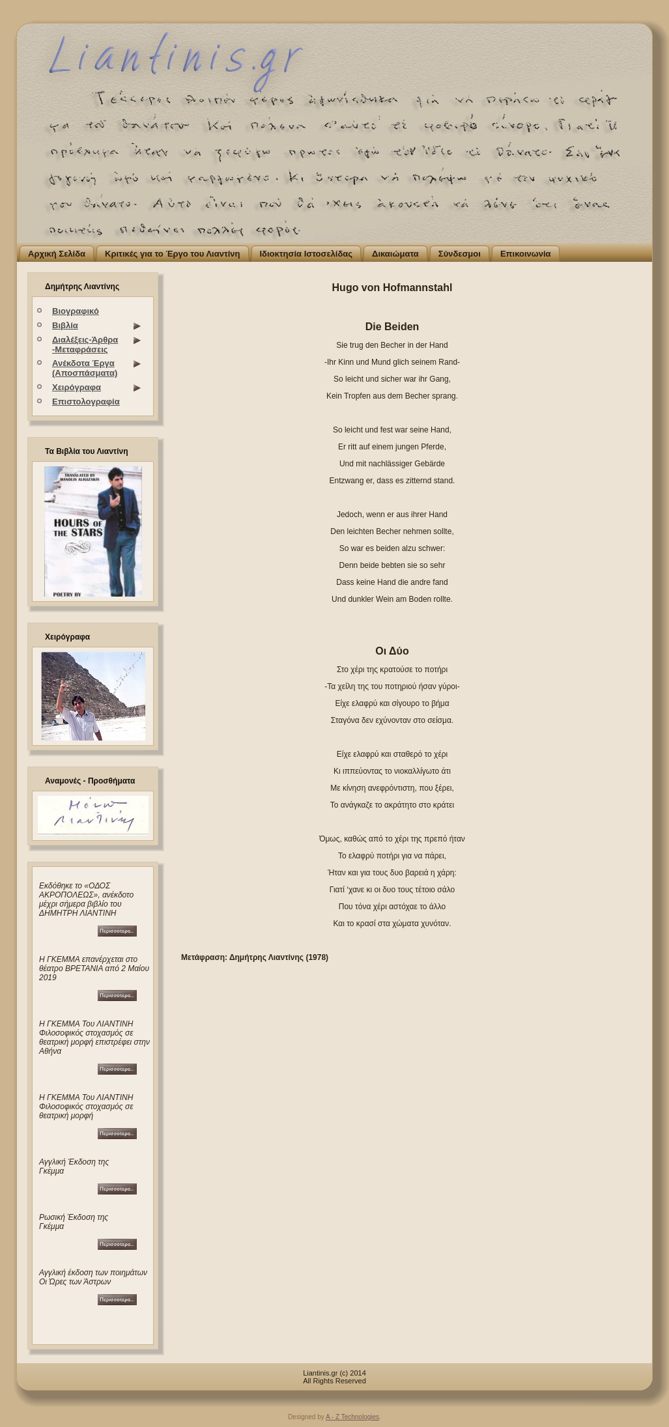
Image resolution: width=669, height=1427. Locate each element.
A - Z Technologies (352, 1416)
